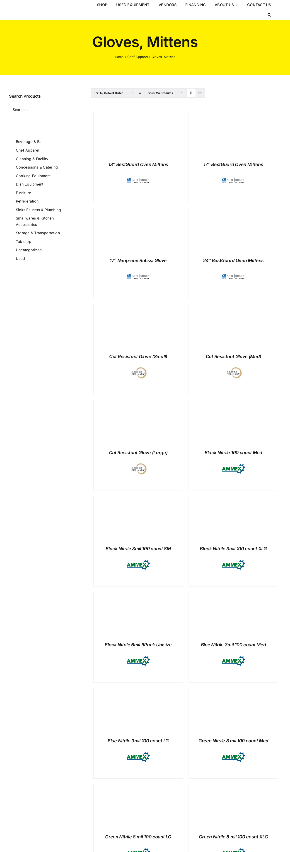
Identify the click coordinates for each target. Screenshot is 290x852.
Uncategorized (29, 250)
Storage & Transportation (38, 233)
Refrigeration (27, 201)
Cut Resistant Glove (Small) (138, 356)
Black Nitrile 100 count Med (233, 452)
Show (160, 93)
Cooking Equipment (33, 176)
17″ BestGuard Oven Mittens (233, 164)
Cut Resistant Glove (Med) (233, 356)
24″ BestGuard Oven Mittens (233, 260)
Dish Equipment (29, 184)
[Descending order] (140, 93)
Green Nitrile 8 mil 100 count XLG (233, 837)
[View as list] (200, 93)
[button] (269, 15)
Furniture (23, 193)
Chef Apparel (137, 57)
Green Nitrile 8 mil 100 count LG (138, 837)
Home (119, 57)
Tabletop (23, 241)
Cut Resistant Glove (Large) (138, 452)
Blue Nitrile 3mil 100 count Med (233, 644)
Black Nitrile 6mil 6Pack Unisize (138, 644)
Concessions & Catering (37, 167)
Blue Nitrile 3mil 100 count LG (138, 740)
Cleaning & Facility (32, 159)
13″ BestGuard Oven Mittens (138, 164)
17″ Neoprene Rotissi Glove (138, 260)
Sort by (108, 93)
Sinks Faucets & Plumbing (38, 210)
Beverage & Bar (29, 141)
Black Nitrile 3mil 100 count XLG (233, 548)
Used (20, 258)
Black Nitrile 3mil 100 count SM (138, 548)
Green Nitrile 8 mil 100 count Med (233, 740)
